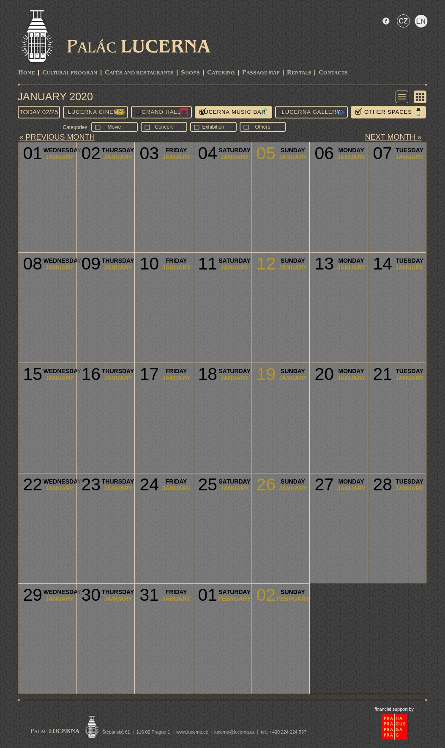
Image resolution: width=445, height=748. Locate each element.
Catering (221, 73)
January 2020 (55, 96)
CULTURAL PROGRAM (70, 73)
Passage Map (261, 73)
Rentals (299, 73)
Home (26, 73)
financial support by (394, 709)
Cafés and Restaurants (139, 73)
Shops (190, 73)
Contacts (333, 73)
